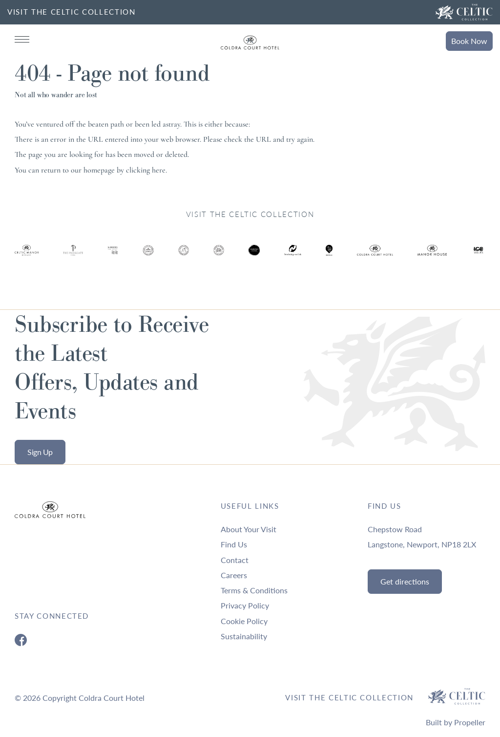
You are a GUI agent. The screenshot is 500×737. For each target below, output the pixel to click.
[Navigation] (22, 39)
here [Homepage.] (159, 170)
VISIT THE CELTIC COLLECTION (71, 11)
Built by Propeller (455, 722)
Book (469, 41)
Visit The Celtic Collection (349, 697)
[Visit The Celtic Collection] (464, 12)
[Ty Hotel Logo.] (26, 257)
